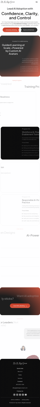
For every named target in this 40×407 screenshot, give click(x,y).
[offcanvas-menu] (36, 2)
